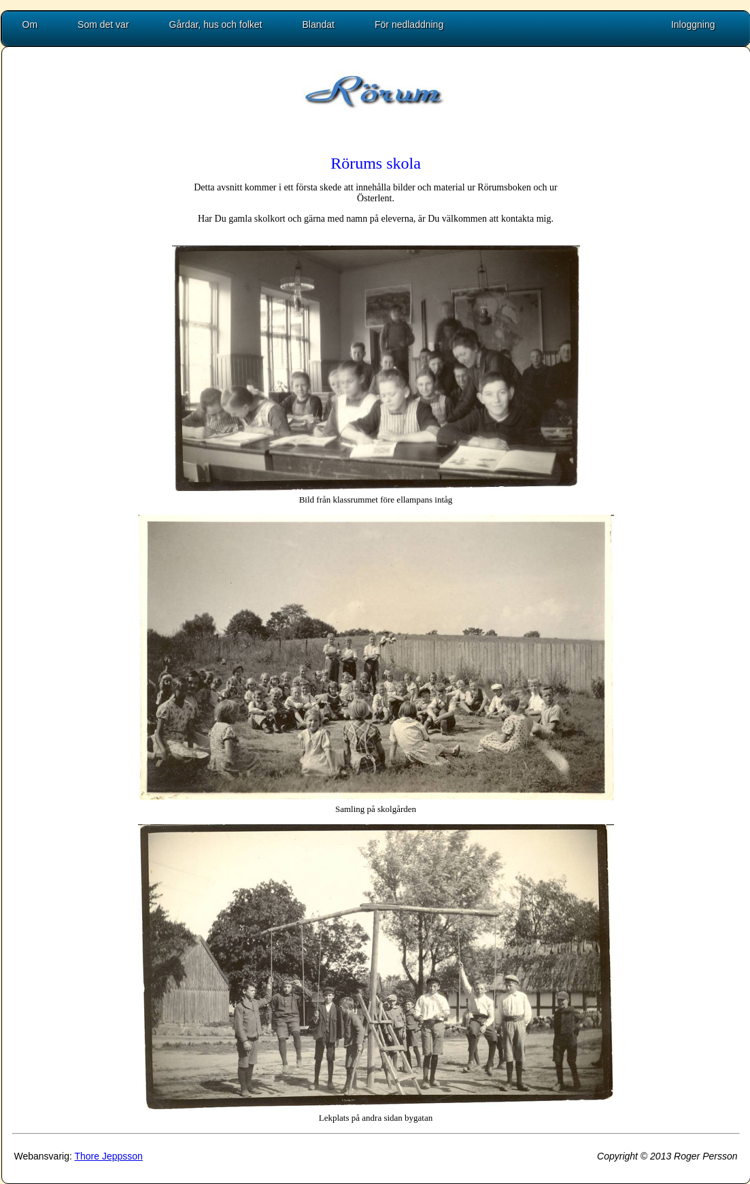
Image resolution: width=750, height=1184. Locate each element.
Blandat (319, 24)
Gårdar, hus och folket (215, 24)
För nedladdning (409, 24)
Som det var (103, 24)
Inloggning (693, 24)
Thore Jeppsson (108, 1156)
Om (30, 24)
